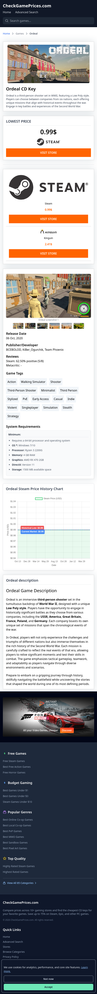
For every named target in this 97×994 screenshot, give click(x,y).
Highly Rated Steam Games (19, 866)
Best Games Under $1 (15, 790)
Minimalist (48, 390)
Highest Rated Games (15, 872)
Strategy (13, 416)
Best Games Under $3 (15, 796)
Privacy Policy (11, 956)
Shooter (55, 382)
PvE (25, 399)
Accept (48, 987)
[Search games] (48, 20)
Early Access (40, 399)
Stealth (67, 408)
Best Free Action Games (16, 766)
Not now (48, 979)
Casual (58, 399)
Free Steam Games (14, 761)
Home (7, 12)
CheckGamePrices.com (27, 6)
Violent (12, 408)
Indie (71, 399)
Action (11, 382)
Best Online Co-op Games (18, 819)
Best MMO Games (13, 836)
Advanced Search (26, 12)
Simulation (50, 408)
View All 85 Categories (20, 883)
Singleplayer (30, 408)
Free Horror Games (14, 772)
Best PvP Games (12, 831)
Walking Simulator (33, 382)
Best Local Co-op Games (17, 825)
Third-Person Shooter (21, 390)
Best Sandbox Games (15, 842)
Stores (6, 946)
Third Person (68, 390)
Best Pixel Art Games (15, 848)
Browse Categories (14, 951)
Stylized (12, 399)
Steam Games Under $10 (17, 801)
